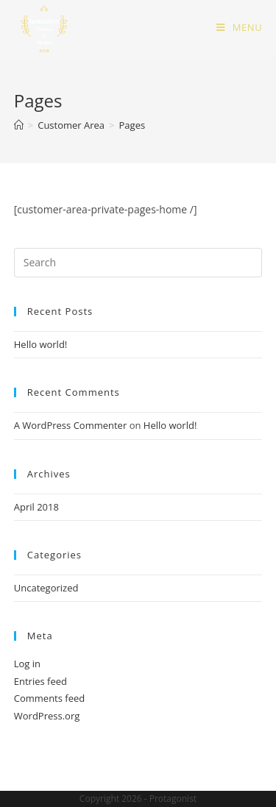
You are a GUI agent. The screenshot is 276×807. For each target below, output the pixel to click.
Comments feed (49, 698)
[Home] (19, 125)
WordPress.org (47, 715)
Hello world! (41, 344)
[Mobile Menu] (239, 27)
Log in (27, 663)
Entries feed (40, 681)
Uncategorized (46, 587)
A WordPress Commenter (70, 425)
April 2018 (36, 506)
